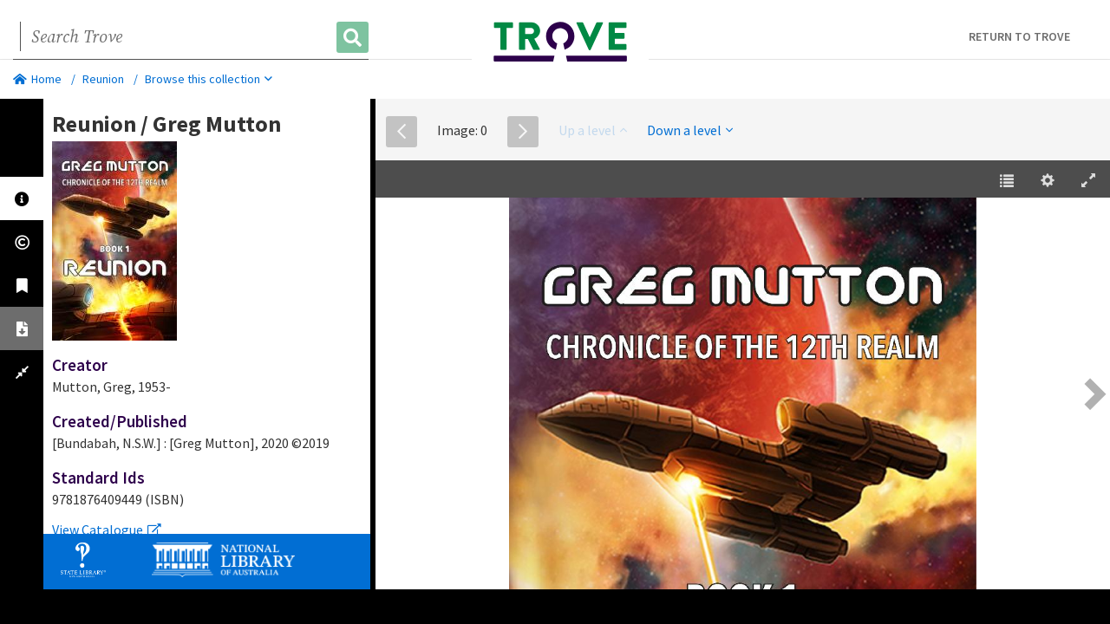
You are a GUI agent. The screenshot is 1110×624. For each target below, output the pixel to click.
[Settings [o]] (1047, 181)
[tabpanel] (206, 325)
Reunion (103, 79)
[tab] (21, 198)
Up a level (592, 130)
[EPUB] (742, 396)
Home (37, 79)
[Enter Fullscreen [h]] (1088, 181)
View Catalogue (106, 529)
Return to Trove (1019, 36)
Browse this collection (208, 79)
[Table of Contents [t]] (1007, 181)
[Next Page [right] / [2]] (1092, 394)
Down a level (690, 130)
